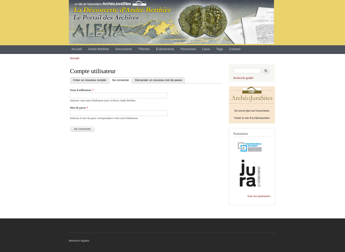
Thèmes (144, 49)
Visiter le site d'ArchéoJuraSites (252, 117)
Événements (165, 49)
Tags (219, 49)
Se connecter (121, 80)
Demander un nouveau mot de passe (158, 80)
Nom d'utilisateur (82, 90)
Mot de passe (79, 107)
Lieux (206, 49)
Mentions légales (79, 240)
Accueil (76, 49)
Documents (123, 49)
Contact (234, 49)
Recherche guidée (243, 78)
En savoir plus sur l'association (251, 110)
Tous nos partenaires (258, 196)
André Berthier (98, 49)
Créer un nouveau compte (89, 80)
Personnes (188, 49)
